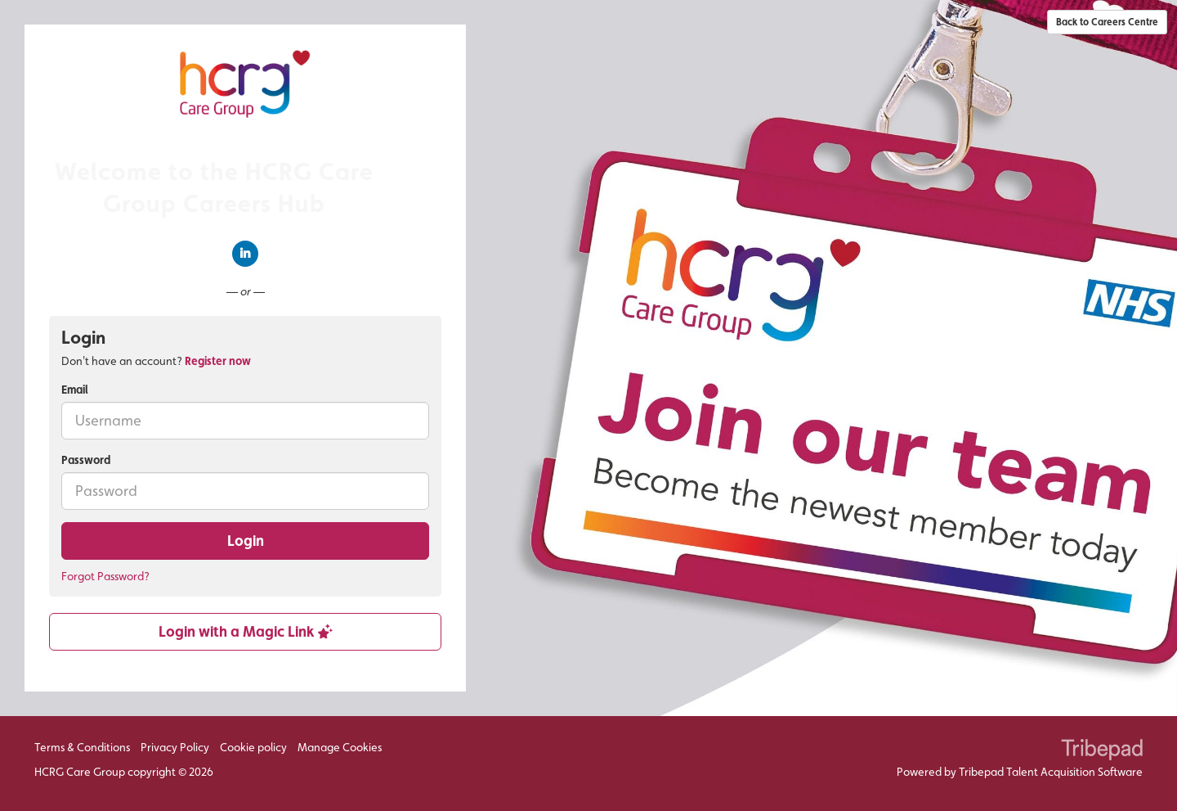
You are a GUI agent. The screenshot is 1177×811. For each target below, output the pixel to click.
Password (85, 459)
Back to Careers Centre (1107, 22)
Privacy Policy (175, 747)
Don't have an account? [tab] (156, 360)
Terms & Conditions (82, 747)
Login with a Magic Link (246, 631)
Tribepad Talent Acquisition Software (1051, 771)
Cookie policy (253, 747)
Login (245, 540)
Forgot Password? (105, 576)
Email (74, 389)
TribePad (1102, 751)
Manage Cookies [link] (340, 747)
